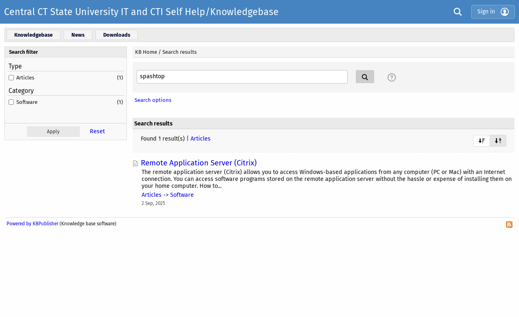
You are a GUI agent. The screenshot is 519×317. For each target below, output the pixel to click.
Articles (25, 78)
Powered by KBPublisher (32, 224)
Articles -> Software (168, 195)
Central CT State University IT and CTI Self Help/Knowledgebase (141, 12)
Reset (97, 131)
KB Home (146, 52)
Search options (153, 100)
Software (27, 102)
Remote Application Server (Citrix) (199, 162)
